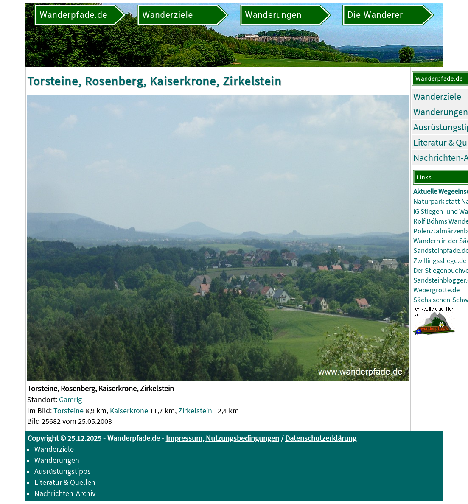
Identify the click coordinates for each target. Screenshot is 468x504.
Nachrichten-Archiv (64, 493)
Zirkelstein (195, 410)
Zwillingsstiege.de (439, 260)
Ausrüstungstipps (62, 471)
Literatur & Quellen (64, 482)
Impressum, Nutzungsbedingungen (222, 438)
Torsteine (68, 410)
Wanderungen (440, 112)
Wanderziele (437, 96)
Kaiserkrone (129, 410)
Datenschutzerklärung (320, 438)
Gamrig (70, 399)
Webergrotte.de (436, 290)
